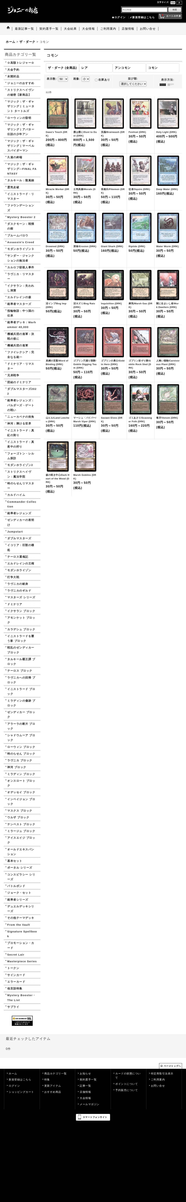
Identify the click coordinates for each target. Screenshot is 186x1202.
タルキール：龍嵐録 (20, 180)
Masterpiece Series (22, 961)
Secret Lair (15, 954)
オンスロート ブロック (21, 783)
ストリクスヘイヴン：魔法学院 (19, 474)
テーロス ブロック (19, 670)
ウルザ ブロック (18, 817)
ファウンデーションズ (20, 208)
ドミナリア (14, 604)
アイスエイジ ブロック (21, 840)
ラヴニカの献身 (17, 583)
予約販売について (126, 1090)
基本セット (14, 860)
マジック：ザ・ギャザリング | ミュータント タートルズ (20, 106)
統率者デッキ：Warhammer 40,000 (21, 325)
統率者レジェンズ (19, 513)
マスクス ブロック (19, 810)
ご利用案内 (158, 1079)
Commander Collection (22, 504)
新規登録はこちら (143, 17)
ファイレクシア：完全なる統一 (20, 354)
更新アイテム (52, 1085)
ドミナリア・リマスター (20, 366)
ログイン (120, 17)
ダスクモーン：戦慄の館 (20, 226)
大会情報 (85, 1098)
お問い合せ (158, 1085)
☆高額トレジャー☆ (20, 62)
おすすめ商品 (52, 1092)
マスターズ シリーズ (21, 597)
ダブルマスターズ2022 (22, 391)
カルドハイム (16, 494)
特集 (47, 1079)
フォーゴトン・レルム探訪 (20, 456)
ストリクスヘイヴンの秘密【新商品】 (20, 92)
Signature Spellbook (22, 934)
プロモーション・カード (20, 945)
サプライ (13, 1006)
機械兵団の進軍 (17, 345)
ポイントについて (126, 1084)
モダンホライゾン (19, 570)
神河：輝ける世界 (19, 423)
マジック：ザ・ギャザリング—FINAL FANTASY (22, 169)
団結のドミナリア (19, 382)
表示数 (52, 78)
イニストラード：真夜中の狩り (20, 444)
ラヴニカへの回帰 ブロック (21, 680)
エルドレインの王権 (20, 563)
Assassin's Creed (20, 242)
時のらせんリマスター (20, 486)
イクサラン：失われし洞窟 (20, 288)
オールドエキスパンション (20, 852)
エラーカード (16, 981)
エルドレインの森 (19, 297)
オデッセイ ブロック (21, 792)
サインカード (16, 974)
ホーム (13, 1073)
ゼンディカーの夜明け (20, 522)
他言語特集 (14, 988)
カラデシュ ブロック (21, 629)
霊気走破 (13, 187)
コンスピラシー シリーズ (21, 877)
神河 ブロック (16, 767)
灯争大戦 (13, 577)
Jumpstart (15, 531)
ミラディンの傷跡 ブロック (21, 703)
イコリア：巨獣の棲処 (20, 547)
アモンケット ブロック (21, 620)
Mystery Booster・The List (21, 997)
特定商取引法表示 (162, 1073)
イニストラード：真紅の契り (20, 433)
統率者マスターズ (19, 303)
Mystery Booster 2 (21, 217)
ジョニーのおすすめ (20, 83)
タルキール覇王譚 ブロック (21, 661)
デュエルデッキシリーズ (20, 909)
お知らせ (85, 1073)
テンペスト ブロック (21, 824)
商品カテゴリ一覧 (55, 1073)
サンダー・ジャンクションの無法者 (20, 258)
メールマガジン (90, 1104)
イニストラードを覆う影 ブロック (20, 638)
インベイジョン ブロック (21, 801)
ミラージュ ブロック (21, 831)
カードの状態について (128, 1075)
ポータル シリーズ (19, 867)
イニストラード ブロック (21, 691)
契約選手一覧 (88, 1079)
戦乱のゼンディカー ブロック (20, 650)
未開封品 (13, 76)
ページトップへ (172, 1066)
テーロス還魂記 (17, 556)
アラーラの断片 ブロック (21, 726)
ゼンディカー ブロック (21, 714)
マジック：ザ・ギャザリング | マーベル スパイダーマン (20, 145)
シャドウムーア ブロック (21, 738)
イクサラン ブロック (21, 610)
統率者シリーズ (17, 899)
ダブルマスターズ (19, 538)
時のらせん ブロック (21, 753)
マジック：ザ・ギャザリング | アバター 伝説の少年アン (20, 129)
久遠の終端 (14, 157)
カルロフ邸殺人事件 (20, 267)
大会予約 (13, 69)
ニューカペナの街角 (20, 416)
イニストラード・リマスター (20, 196)
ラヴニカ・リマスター (20, 276)
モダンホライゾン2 (20, 464)
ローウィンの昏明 (19, 117)
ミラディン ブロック (21, 774)
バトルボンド (16, 885)
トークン (13, 968)
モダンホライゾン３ (20, 248)
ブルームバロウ (17, 235)
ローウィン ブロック (21, 746)
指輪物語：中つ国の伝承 (20, 313)
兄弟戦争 (13, 375)
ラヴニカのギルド (19, 590)
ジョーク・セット (19, 892)
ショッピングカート (21, 1092)
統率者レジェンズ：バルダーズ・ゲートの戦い (20, 405)
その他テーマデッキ (20, 917)
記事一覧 (85, 1085)
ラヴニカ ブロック (19, 760)
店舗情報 (85, 1092)
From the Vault (18, 924)
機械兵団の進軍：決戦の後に (20, 336)
